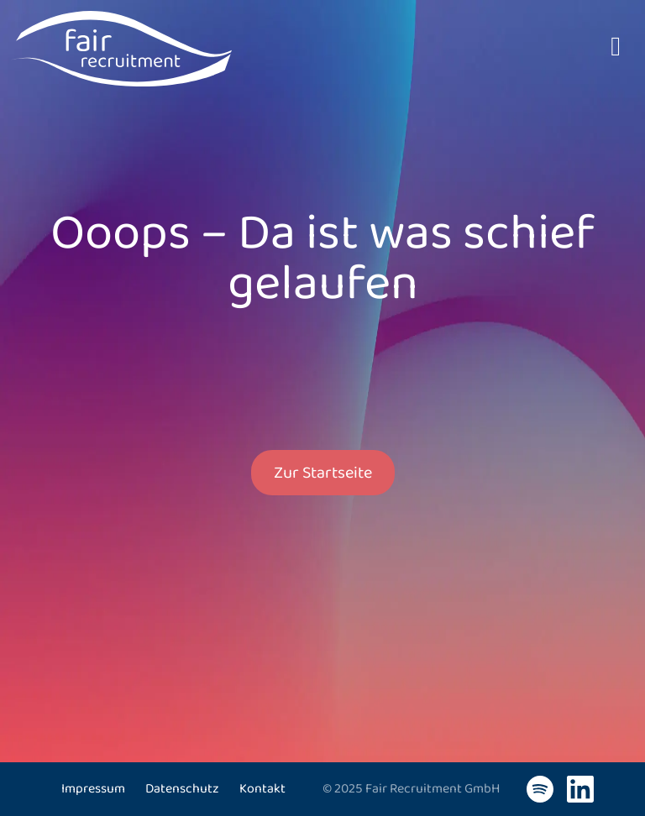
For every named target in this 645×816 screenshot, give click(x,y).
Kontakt (262, 788)
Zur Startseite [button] (323, 472)
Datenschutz (182, 788)
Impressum (93, 788)
